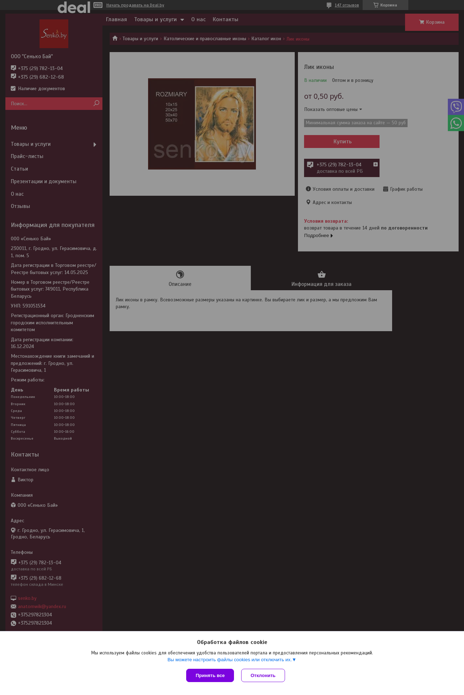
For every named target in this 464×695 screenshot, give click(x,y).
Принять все (210, 675)
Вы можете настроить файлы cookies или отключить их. (229, 659)
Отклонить (263, 675)
